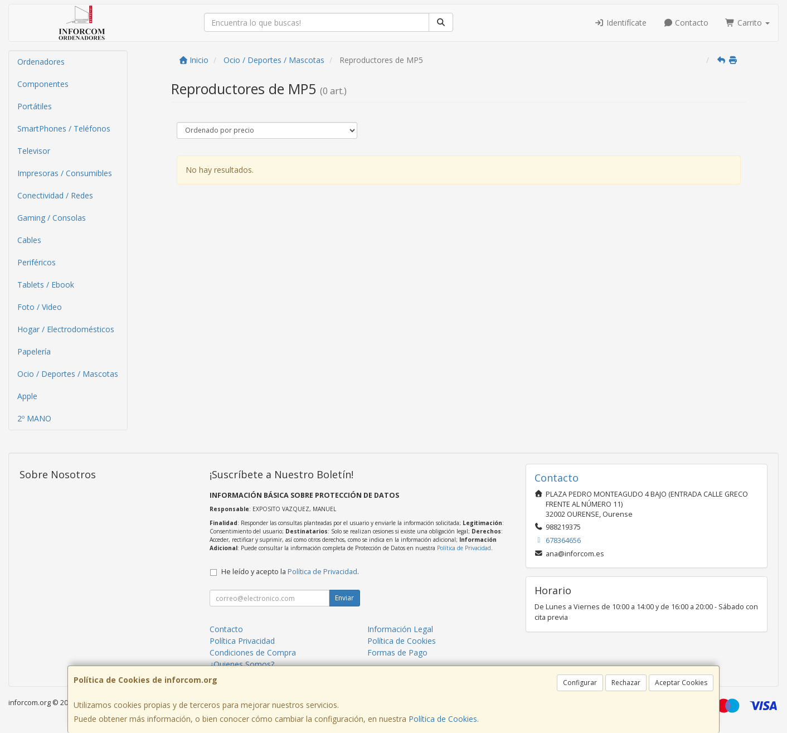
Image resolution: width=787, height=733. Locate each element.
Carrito (747, 22)
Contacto (686, 22)
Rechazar (625, 682)
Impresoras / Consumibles (64, 173)
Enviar (344, 598)
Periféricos (36, 262)
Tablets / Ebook (45, 284)
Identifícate (620, 22)
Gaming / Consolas (51, 217)
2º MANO (34, 418)
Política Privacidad (242, 640)
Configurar (580, 682)
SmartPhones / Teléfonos (63, 128)
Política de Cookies (443, 718)
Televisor (33, 150)
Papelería (34, 351)
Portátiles (34, 106)
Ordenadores (41, 61)
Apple (27, 396)
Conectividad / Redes (55, 195)
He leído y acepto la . (290, 571)
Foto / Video (39, 307)
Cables (29, 240)
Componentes (43, 84)
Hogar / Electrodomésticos (65, 329)
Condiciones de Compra (253, 652)
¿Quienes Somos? (242, 664)
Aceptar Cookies (681, 682)
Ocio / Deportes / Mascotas (67, 373)
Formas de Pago (397, 652)
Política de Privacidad (464, 548)
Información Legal (400, 629)
